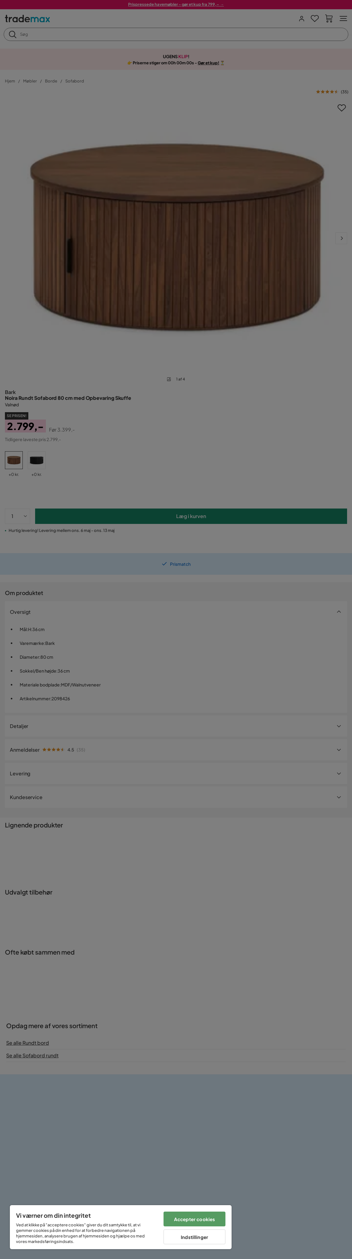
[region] (121, 1227)
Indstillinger (194, 1237)
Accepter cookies (194, 1219)
